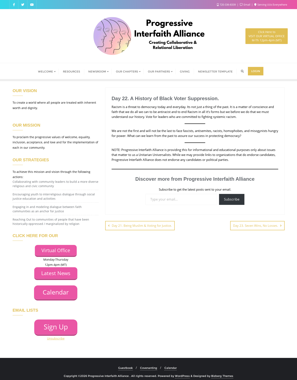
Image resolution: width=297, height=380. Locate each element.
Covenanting (148, 363)
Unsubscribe (56, 334)
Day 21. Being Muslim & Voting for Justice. (142, 225)
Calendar (170, 363)
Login (255, 71)
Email (245, 4)
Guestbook (125, 363)
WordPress (182, 371)
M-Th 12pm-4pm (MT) (267, 36)
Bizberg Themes (222, 371)
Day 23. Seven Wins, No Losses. (255, 225)
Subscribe (231, 199)
